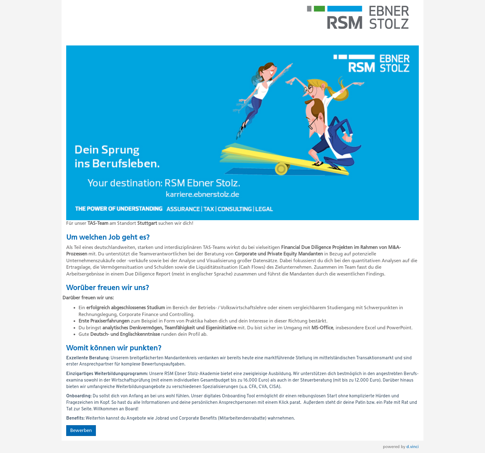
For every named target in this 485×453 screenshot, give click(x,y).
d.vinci (412, 446)
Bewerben (81, 430)
